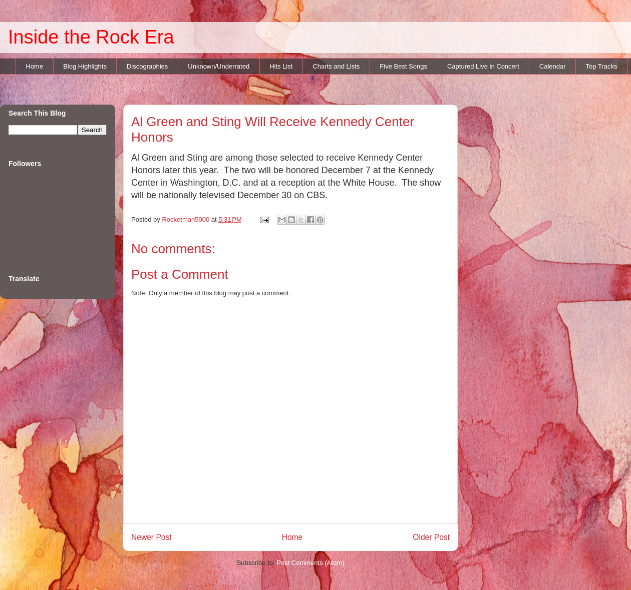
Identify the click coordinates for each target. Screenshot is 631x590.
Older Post (431, 537)
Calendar (552, 66)
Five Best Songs (403, 66)
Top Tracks (601, 66)
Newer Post (151, 537)
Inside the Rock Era (91, 37)
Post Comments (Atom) (310, 562)
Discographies (147, 66)
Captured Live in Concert (483, 66)
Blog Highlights (85, 66)
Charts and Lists (336, 66)
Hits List (280, 66)
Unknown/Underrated (218, 66)
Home (35, 66)
